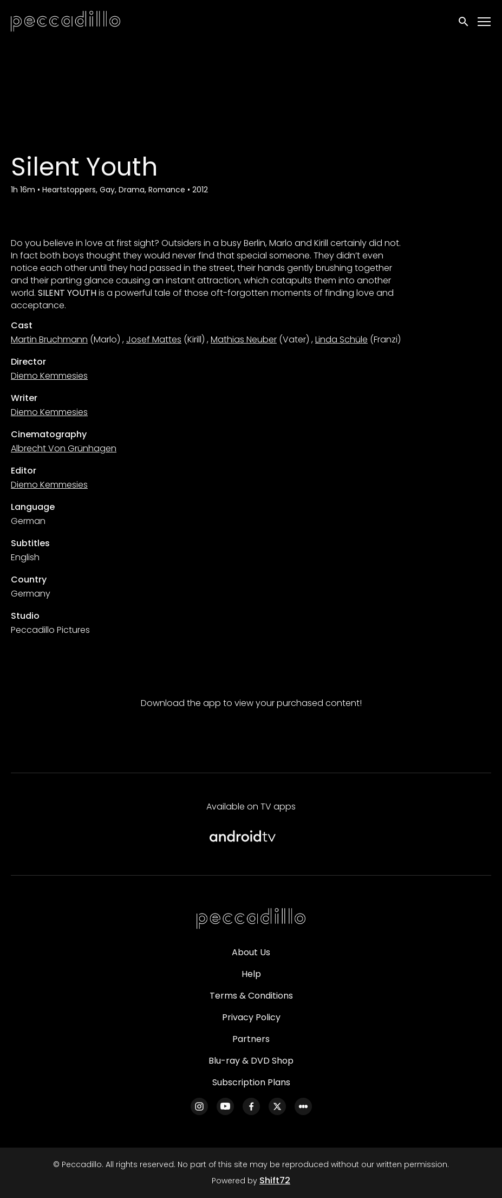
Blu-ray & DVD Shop (251, 1060)
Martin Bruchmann (49, 339)
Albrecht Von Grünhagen (63, 448)
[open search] (464, 21)
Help (251, 974)
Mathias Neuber (244, 339)
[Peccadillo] (251, 919)
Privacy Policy (251, 1017)
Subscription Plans (251, 1082)
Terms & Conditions (251, 995)
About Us (251, 952)
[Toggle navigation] (484, 22)
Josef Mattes (153, 339)
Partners (251, 1039)
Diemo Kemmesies (49, 376)
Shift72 (274, 1180)
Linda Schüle (341, 339)
